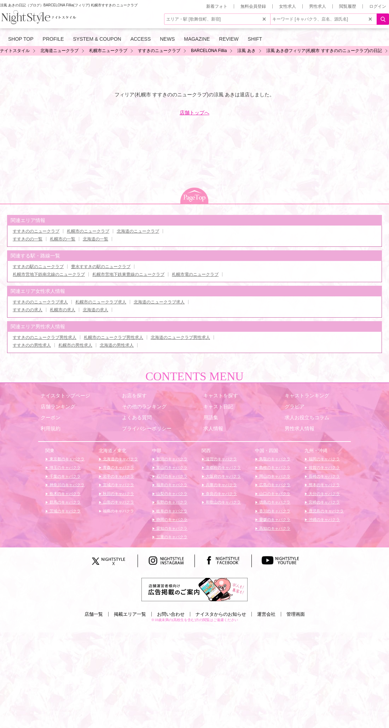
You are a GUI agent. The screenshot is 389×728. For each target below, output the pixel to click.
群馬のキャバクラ (64, 502)
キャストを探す (220, 395)
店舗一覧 (94, 614)
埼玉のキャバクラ (64, 467)
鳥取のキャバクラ (274, 459)
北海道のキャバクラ (120, 459)
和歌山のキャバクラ (223, 502)
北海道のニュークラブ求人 (159, 302)
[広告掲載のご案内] (194, 589)
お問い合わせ (171, 614)
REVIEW (228, 39)
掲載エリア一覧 (130, 614)
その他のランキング (144, 406)
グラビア (294, 406)
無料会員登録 (253, 6)
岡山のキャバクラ (274, 476)
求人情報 (213, 428)
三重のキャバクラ (171, 537)
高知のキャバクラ (274, 528)
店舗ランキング (58, 406)
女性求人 (287, 6)
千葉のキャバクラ (64, 476)
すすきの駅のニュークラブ (38, 267)
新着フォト (216, 6)
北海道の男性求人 (117, 345)
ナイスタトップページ (65, 395)
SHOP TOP (21, 39)
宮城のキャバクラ (118, 485)
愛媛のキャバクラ (274, 519)
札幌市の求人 (62, 310)
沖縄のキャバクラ (324, 519)
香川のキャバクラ (274, 511)
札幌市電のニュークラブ (195, 274)
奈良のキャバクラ (221, 493)
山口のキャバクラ (274, 493)
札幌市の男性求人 (75, 345)
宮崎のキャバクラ (324, 502)
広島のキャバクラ (274, 485)
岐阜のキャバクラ (171, 511)
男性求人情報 (299, 428)
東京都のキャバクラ (66, 459)
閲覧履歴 (347, 6)
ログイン (377, 6)
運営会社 (266, 614)
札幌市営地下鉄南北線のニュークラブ (49, 274)
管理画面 (295, 614)
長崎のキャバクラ (324, 476)
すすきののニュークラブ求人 (40, 302)
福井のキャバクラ (171, 485)
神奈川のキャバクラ (66, 485)
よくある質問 (137, 417)
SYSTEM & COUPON (97, 39)
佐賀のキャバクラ (324, 467)
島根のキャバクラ (274, 467)
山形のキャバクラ (118, 502)
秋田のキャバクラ (118, 493)
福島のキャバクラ (118, 511)
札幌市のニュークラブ (88, 231)
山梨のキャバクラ (171, 493)
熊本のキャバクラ (324, 485)
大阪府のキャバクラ (223, 476)
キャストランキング (307, 395)
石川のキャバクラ (171, 476)
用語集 (210, 417)
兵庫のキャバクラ (221, 485)
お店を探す (134, 395)
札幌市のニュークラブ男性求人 (113, 337)
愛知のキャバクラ (171, 528)
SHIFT (255, 39)
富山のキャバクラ (171, 467)
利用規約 (50, 428)
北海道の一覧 (95, 239)
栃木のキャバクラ (64, 493)
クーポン (50, 417)
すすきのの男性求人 (32, 345)
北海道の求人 (95, 310)
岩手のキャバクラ (118, 476)
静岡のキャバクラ (171, 519)
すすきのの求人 (27, 310)
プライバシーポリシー (147, 428)
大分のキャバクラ (324, 493)
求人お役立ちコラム (307, 417)
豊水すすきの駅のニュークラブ (100, 267)
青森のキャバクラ (118, 467)
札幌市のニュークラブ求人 (100, 302)
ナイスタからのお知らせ (221, 614)
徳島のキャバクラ (274, 502)
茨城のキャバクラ (64, 511)
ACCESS (140, 39)
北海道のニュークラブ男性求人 (180, 337)
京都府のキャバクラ (223, 467)
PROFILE (53, 39)
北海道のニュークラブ (138, 231)
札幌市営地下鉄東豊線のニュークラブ (128, 274)
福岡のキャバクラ (324, 459)
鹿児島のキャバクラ (326, 511)
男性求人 (317, 6)
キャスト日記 (218, 406)
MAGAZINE (197, 39)
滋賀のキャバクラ (221, 459)
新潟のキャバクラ (171, 459)
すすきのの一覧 (27, 239)
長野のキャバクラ (171, 502)
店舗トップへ (194, 112)
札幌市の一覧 (62, 239)
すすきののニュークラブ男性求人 (44, 337)
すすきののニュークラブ (36, 231)
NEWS (167, 39)
